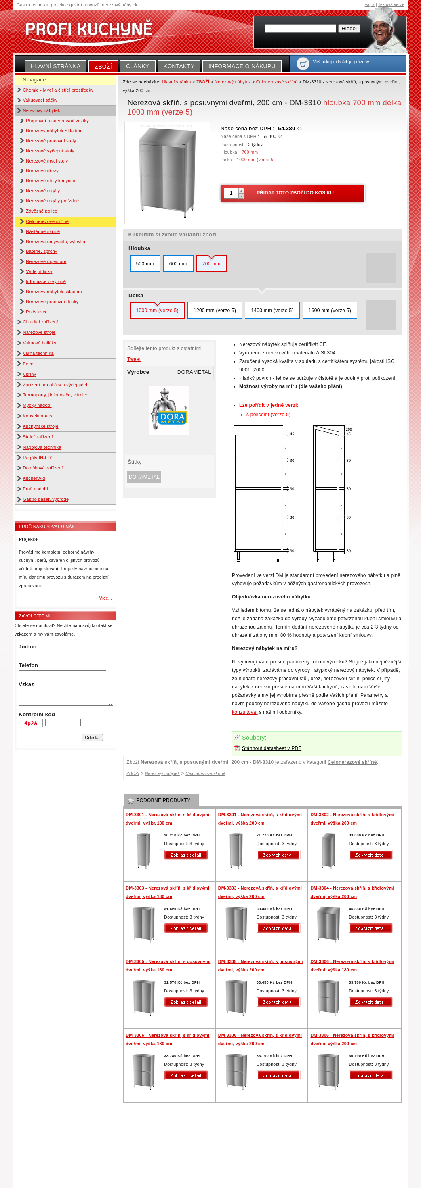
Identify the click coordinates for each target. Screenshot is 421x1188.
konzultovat (245, 712)
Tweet (134, 359)
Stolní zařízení (38, 436)
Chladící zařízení (40, 321)
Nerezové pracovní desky (52, 301)
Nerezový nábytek (41, 110)
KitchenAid (34, 478)
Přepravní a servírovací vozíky (57, 120)
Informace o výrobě (46, 281)
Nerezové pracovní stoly (51, 140)
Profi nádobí (35, 488)
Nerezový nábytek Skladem (54, 130)
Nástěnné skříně (43, 231)
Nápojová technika (42, 447)
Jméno (27, 647)
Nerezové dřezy (42, 170)
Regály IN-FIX (38, 457)
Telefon (28, 665)
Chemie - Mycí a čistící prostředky (58, 90)
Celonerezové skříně (47, 221)
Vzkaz (26, 684)
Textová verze (391, 4)
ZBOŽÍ (103, 66)
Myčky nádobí (37, 405)
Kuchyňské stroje (41, 426)
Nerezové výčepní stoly (50, 150)
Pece (28, 363)
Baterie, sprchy (41, 251)
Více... (105, 598)
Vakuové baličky (40, 342)
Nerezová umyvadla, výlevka (55, 241)
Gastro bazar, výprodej (46, 499)
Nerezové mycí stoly (47, 160)
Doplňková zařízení (43, 467)
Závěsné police (41, 210)
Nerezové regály (43, 190)
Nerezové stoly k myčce (50, 180)
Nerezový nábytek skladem (54, 291)
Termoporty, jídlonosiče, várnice (55, 394)
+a (367, 4)
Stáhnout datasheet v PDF (271, 748)
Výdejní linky (39, 271)
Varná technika (38, 353)
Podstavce (37, 311)
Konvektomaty (38, 415)
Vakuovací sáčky (40, 100)
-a (373, 4)
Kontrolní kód (37, 714)
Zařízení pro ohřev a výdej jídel (55, 384)
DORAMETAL (144, 477)
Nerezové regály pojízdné (52, 200)
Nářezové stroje (39, 332)
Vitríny (29, 374)
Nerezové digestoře (46, 261)
